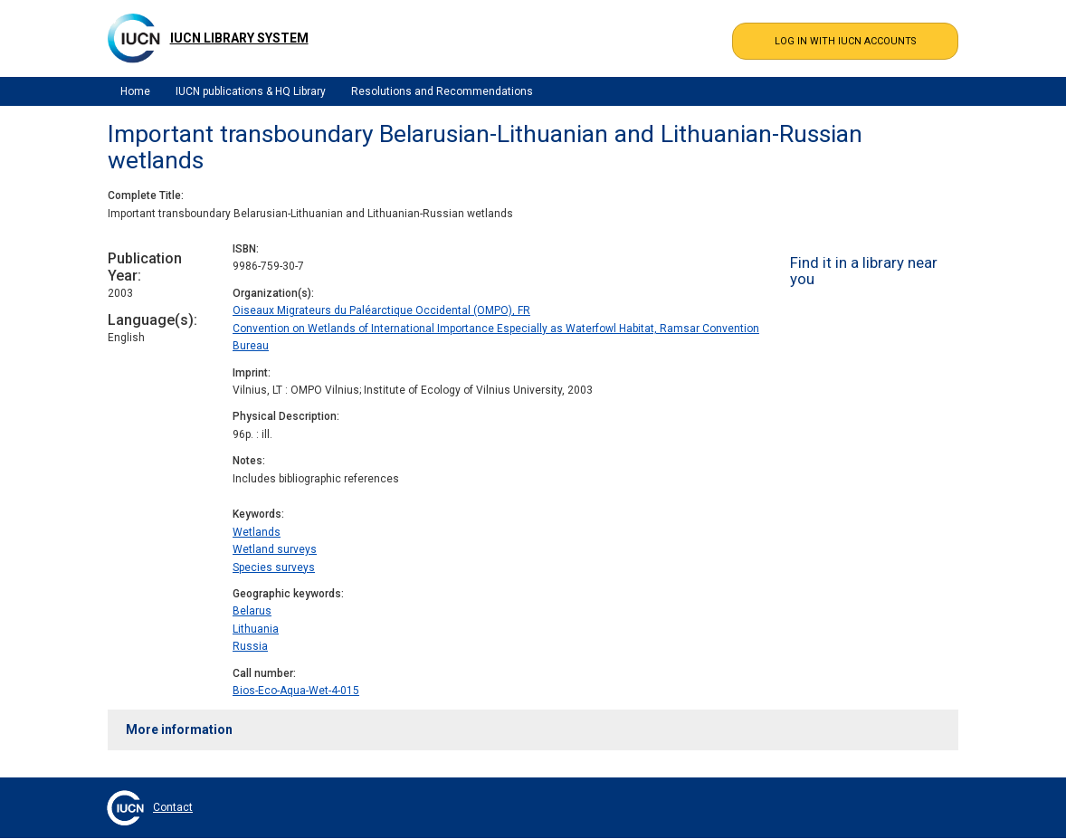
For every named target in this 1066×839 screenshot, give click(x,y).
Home (135, 91)
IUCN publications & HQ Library (251, 91)
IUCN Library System (239, 38)
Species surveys (274, 567)
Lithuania (256, 629)
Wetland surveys (275, 549)
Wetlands (257, 532)
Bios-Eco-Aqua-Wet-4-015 (296, 690)
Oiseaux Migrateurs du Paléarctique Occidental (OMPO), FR (381, 310)
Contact (173, 807)
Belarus (252, 611)
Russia (250, 646)
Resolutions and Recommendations (442, 91)
